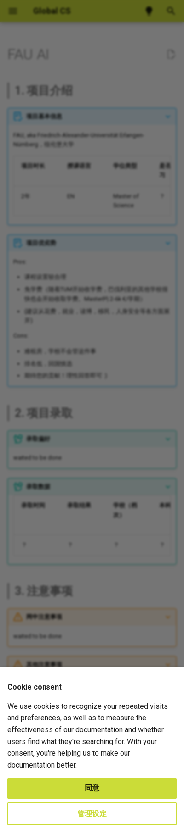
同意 (92, 788)
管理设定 (92, 813)
